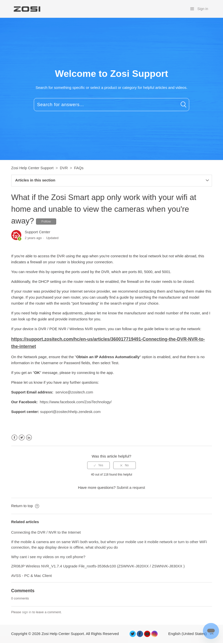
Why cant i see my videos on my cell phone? (48, 557)
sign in (27, 612)
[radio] (98, 465)
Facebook (14, 438)
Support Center (37, 232)
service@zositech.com (74, 392)
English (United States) (188, 633)
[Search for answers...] (111, 104)
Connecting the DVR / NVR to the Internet (46, 532)
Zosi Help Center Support (32, 168)
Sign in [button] (202, 9)
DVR (64, 168)
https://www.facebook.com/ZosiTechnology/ (76, 402)
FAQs (79, 168)
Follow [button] (46, 221)
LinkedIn (29, 438)
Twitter (22, 438)
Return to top (25, 506)
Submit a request (131, 487)
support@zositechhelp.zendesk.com (70, 411)
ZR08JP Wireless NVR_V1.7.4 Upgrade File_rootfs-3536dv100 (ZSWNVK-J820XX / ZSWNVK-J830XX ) (98, 566)
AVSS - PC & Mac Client (31, 575)
